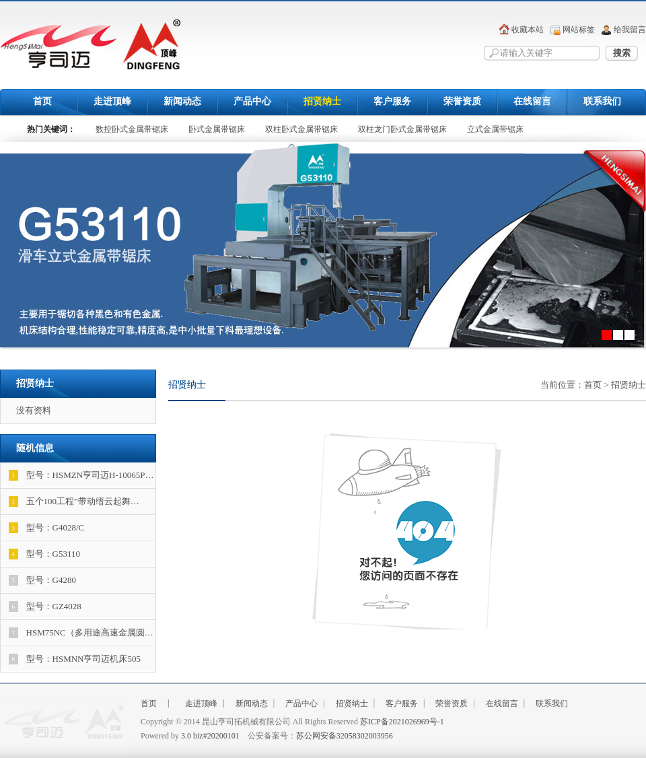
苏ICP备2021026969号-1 (402, 721)
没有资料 (33, 410)
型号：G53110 (44, 554)
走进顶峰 (112, 101)
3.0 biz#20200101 (210, 735)
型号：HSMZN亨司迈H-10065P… (81, 475)
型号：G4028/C (47, 527)
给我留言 (630, 29)
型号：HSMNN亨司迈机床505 (75, 659)
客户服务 (392, 101)
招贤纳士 (322, 101)
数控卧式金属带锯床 (132, 129)
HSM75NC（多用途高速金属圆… (81, 632)
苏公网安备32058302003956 (344, 735)
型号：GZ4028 (45, 606)
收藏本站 (527, 29)
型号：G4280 (42, 580)
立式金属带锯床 (495, 129)
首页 (42, 101)
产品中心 (252, 101)
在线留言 (532, 101)
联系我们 (602, 101)
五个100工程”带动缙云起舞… (74, 501)
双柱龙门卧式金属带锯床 (402, 129)
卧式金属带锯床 (216, 129)
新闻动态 (182, 101)
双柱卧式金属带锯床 (301, 129)
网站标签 (579, 29)
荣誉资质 (462, 101)
